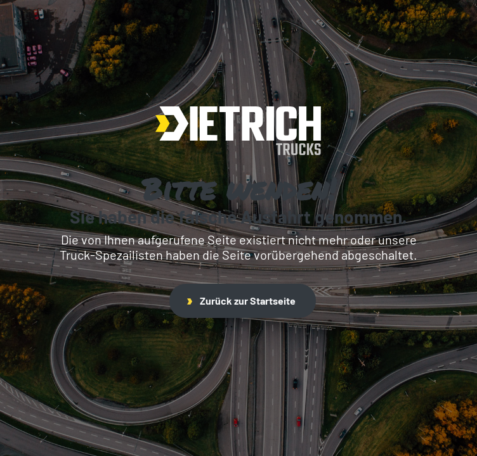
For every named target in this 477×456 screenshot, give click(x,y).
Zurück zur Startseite (241, 300)
